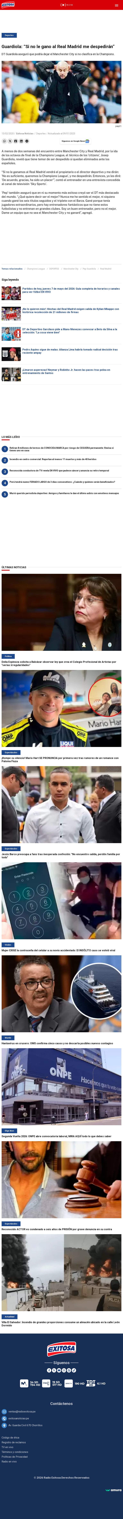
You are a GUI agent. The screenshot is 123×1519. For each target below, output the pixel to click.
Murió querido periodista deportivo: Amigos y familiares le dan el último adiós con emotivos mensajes (64, 493)
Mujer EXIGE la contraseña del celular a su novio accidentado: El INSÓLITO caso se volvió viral (58, 950)
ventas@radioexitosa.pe (22, 1411)
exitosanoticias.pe (18, 1418)
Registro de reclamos (14, 1442)
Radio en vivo (9, 1461)
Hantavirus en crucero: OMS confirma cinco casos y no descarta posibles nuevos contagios (57, 1043)
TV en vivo (7, 1447)
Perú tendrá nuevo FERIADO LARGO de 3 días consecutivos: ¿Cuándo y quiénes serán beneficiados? (62, 482)
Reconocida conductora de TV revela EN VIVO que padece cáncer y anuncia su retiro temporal (59, 470)
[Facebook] (49, 1370)
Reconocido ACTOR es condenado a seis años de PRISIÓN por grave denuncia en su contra (57, 1229)
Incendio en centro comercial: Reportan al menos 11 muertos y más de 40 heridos (53, 459)
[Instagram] (64, 1370)
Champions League (36, 269)
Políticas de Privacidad (15, 1456)
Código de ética (10, 1437)
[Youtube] (59, 1370)
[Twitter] (54, 1370)
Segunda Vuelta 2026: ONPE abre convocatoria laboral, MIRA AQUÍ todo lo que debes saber (56, 1136)
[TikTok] (74, 1370)
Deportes (9, 35)
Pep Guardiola (89, 269)
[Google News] (69, 1370)
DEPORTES (54, 269)
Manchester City (71, 269)
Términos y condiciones (15, 1452)
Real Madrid (105, 269)
